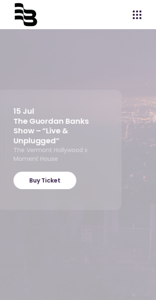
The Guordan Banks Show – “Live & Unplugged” (49, 131)
